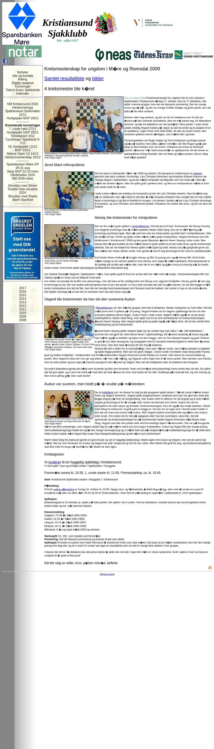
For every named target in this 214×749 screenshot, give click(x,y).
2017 (22, 288)
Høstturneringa (22, 107)
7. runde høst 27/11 (22, 128)
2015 (22, 295)
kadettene (108, 392)
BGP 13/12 (22, 150)
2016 (22, 291)
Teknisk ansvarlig (107, 574)
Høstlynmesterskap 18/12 (22, 157)
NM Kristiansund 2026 (22, 104)
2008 (22, 320)
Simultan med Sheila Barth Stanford (22, 198)
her (164, 489)
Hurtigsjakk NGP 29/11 (23, 118)
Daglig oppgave (22, 83)
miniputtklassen (141, 226)
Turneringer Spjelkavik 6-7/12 (22, 141)
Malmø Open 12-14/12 (22, 153)
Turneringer (23, 86)
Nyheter (22, 72)
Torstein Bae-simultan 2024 (22, 190)
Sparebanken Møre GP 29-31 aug (23, 166)
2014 (22, 298)
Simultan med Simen (22, 185)
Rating (22, 79)
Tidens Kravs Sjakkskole (23, 90)
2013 (22, 302)
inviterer (54, 462)
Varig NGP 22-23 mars (22, 171)
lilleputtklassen (104, 307)
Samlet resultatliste (64, 78)
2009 (22, 316)
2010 (22, 313)
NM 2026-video (22, 178)
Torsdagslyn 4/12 (23, 136)
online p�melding (64, 489)
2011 (22, 309)
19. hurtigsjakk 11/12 (22, 146)
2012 (22, 305)
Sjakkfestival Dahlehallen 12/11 (22, 112)
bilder (98, 78)
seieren (198, 173)
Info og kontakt (22, 75)
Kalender (22, 93)
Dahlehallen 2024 (22, 175)
